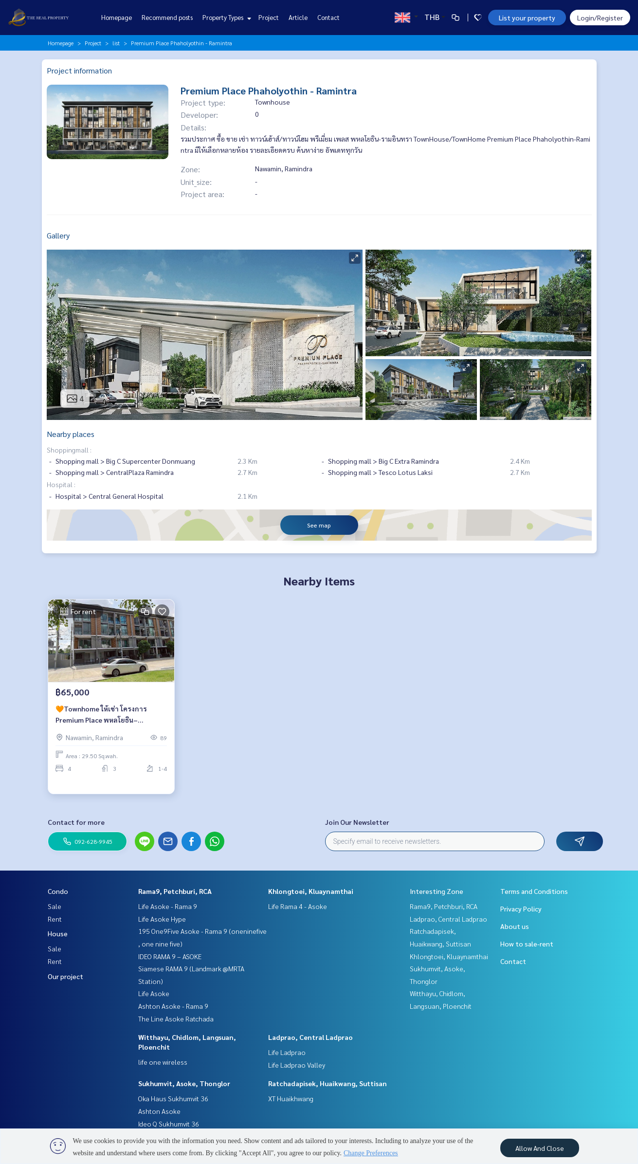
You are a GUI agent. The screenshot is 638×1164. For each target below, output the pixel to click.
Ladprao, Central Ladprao (310, 1037)
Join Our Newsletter (357, 822)
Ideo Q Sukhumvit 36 (168, 1123)
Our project (65, 976)
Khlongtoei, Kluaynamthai (310, 891)
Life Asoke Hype (162, 918)
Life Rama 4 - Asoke (297, 906)
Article (298, 17)
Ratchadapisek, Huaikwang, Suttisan (327, 1083)
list (116, 43)
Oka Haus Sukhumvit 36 (173, 1098)
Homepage (116, 17)
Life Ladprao (287, 1052)
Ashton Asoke (159, 1111)
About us (514, 926)
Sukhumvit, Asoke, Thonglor (184, 1083)
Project (268, 17)
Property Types (225, 17)
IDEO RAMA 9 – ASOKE (169, 956)
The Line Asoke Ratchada (176, 1018)
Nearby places (70, 434)
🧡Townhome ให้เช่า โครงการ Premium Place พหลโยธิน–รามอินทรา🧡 (101, 726)
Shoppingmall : (69, 449)
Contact (328, 17)
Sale (54, 906)
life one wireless (162, 1061)
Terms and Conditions (534, 891)
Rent (55, 918)
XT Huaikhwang (290, 1098)
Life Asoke (153, 993)
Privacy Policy (521, 908)
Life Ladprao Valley (296, 1064)
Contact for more (76, 822)
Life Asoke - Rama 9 (167, 906)
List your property (527, 17)
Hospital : (61, 484)
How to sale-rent (526, 943)
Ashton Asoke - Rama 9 (173, 1005)
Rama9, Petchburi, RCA (175, 891)
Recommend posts (167, 17)
